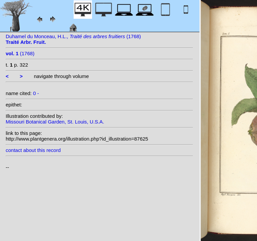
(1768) (20, 53)
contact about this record (33, 150)
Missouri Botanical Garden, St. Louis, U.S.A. (55, 122)
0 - (36, 93)
